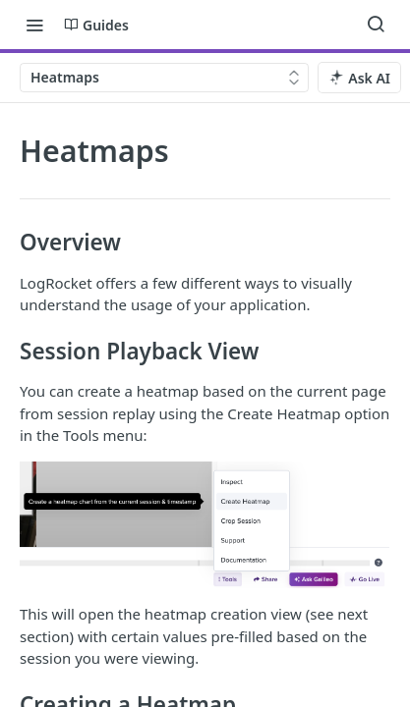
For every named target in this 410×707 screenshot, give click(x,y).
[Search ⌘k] (375, 24)
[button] (205, 525)
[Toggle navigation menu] (34, 24)
